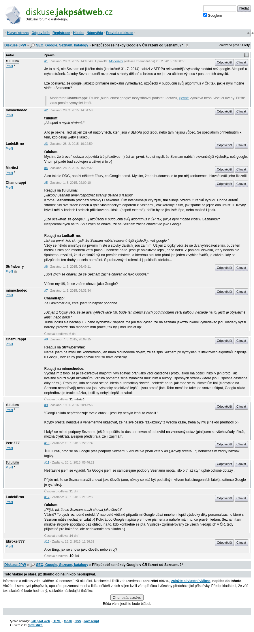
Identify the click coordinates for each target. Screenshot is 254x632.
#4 (46, 168)
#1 (46, 61)
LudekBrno (15, 144)
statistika (35, 625)
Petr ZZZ (13, 443)
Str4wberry (15, 267)
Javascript (91, 621)
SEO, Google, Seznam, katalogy (62, 45)
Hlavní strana (18, 33)
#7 (46, 290)
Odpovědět (40, 33)
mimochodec (16, 110)
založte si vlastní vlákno (190, 581)
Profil (9, 66)
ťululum (12, 61)
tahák (68, 621)
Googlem (212, 15)
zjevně (184, 98)
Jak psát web (40, 621)
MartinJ (12, 168)
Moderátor (116, 61)
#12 (47, 497)
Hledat (78, 33)
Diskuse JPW (15, 45)
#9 (46, 405)
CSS (78, 621)
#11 (47, 462)
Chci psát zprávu (127, 597)
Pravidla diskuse (119, 33)
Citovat (241, 62)
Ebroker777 (15, 541)
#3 (46, 143)
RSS (186, 45)
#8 (46, 339)
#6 (46, 266)
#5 (46, 182)
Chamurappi (16, 183)
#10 (47, 443)
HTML (56, 621)
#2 (46, 110)
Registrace (61, 33)
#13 (47, 541)
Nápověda (94, 33)
